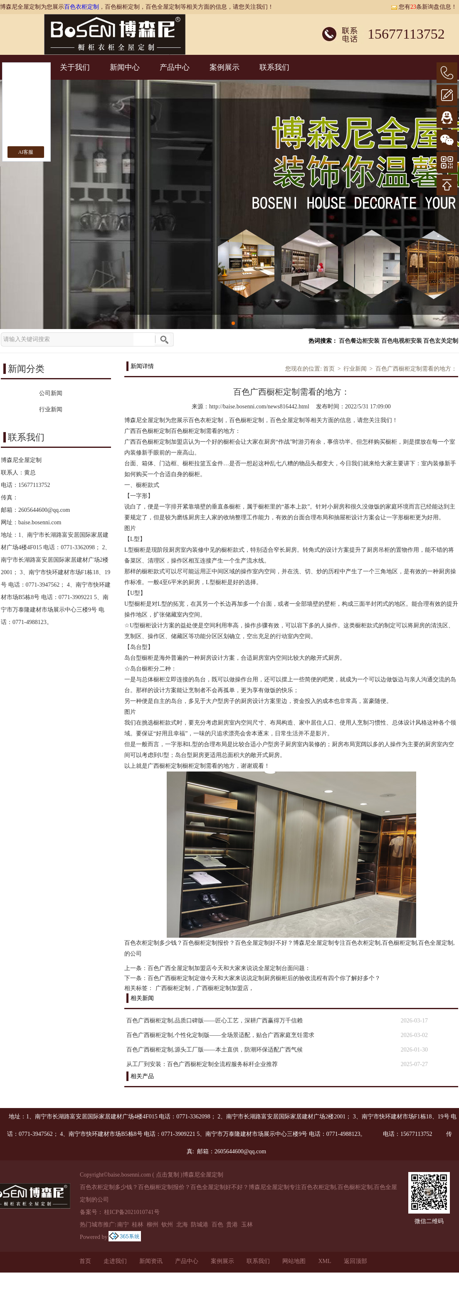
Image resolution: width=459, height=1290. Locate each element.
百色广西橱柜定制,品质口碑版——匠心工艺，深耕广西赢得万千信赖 (214, 1020)
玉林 (247, 1224)
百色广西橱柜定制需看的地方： (416, 369)
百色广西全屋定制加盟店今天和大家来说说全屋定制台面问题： (229, 968)
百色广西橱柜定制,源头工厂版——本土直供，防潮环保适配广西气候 (214, 1050)
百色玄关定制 (440, 341)
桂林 (137, 1224)
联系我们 (274, 67)
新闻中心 (125, 67)
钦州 (167, 1224)
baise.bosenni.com (39, 522)
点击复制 (167, 1175)
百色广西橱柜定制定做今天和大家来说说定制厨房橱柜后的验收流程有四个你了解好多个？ (264, 978)
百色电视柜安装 (401, 341)
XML (324, 1261)
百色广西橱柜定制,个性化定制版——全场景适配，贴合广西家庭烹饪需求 (220, 1035)
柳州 (152, 1224)
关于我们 (75, 67)
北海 (182, 1224)
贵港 (232, 1224)
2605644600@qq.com (44, 510)
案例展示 (224, 67)
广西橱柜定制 (172, 988)
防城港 (199, 1224)
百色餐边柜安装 (359, 341)
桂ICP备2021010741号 (132, 1212)
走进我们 (115, 1261)
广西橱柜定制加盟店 (222, 988)
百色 (217, 1224)
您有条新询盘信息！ (424, 7)
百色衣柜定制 (81, 7)
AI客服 (26, 152)
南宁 (123, 1224)
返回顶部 (355, 1261)
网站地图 (294, 1261)
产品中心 (175, 67)
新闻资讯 (151, 1261)
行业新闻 (355, 369)
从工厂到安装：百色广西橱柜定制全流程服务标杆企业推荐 (202, 1064)
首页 (329, 369)
